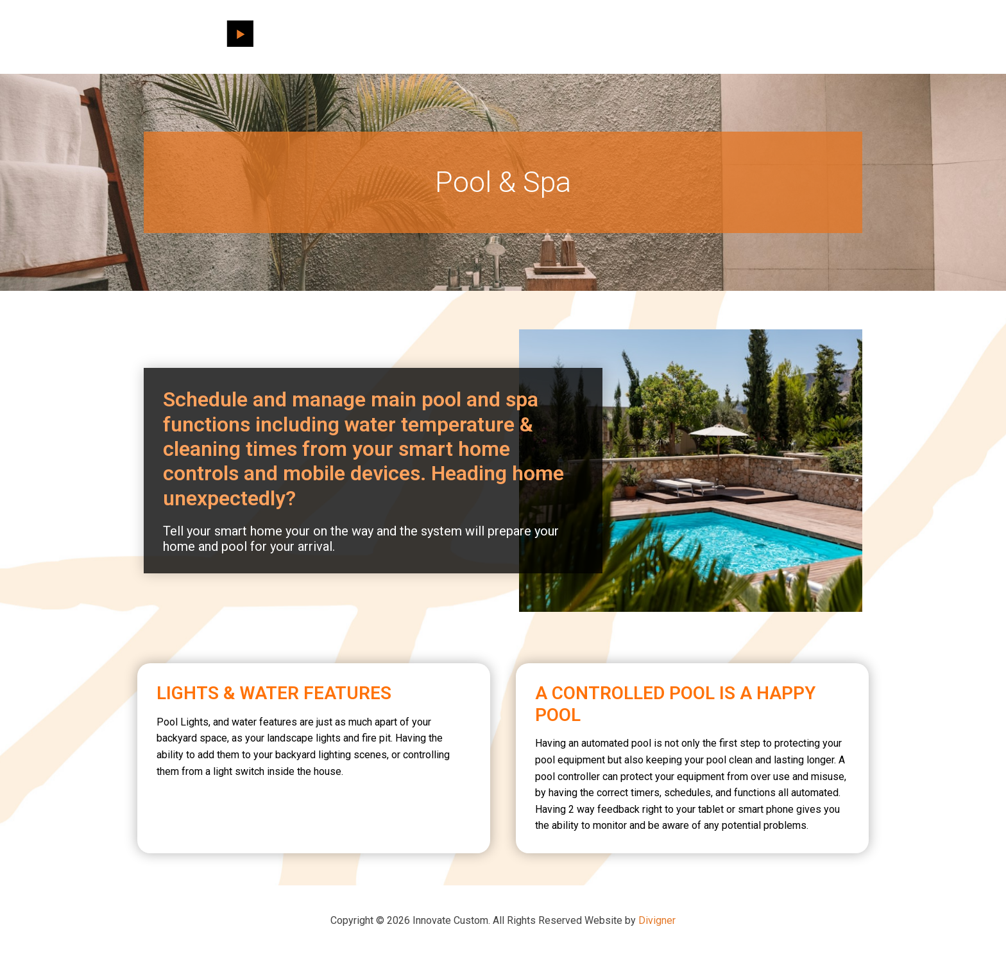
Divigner (657, 920)
